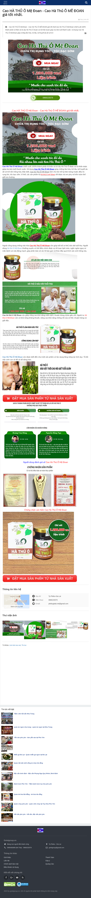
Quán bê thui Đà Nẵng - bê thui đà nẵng (28, 794)
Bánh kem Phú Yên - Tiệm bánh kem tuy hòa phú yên (33, 784)
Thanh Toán (50, 857)
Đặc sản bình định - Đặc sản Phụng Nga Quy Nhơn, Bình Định (36, 773)
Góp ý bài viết (83, 19)
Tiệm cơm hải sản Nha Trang (24, 714)
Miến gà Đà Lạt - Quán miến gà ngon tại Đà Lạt (30, 755)
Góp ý (48, 861)
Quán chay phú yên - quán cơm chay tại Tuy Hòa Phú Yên (34, 804)
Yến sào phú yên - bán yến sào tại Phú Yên (29, 737)
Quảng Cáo (50, 864)
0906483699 (11, 847)
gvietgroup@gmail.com (56, 847)
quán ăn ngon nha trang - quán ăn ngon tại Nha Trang (33, 727)
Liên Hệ (6, 861)
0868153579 (27, 847)
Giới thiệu (7, 857)
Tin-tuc (24, 645)
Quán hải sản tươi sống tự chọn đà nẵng (28, 763)
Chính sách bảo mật (11, 864)
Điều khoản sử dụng (11, 867)
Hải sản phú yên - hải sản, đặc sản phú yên (29, 814)
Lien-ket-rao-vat (15, 645)
